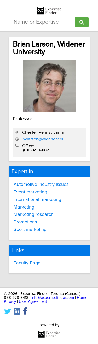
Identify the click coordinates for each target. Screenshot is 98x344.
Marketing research (34, 214)
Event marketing (30, 192)
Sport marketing (30, 229)
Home (82, 298)
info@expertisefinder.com (52, 298)
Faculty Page (27, 263)
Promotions (25, 222)
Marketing (24, 207)
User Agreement (33, 302)
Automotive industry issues (41, 184)
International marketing (37, 199)
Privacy (10, 302)
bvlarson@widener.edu (43, 139)
